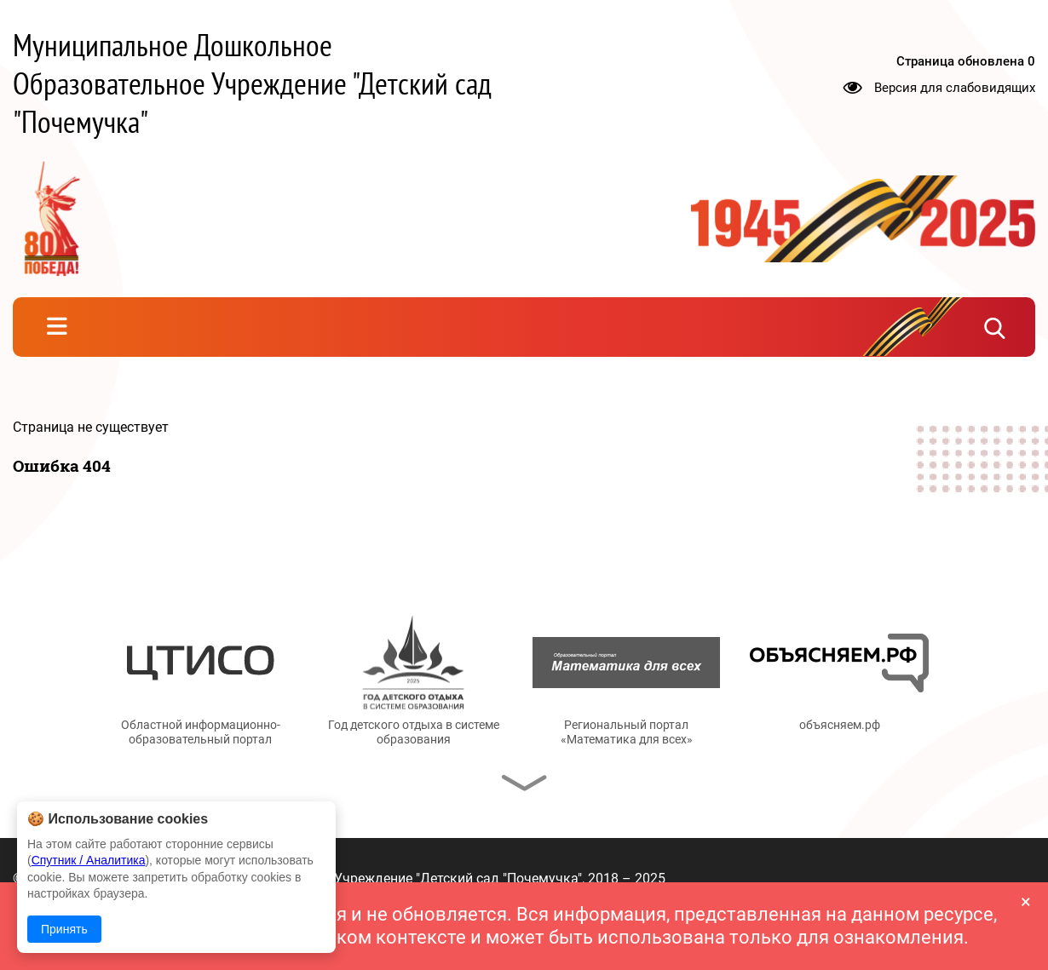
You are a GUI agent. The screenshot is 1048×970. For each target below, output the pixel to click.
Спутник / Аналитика (89, 860)
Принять (64, 929)
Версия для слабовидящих (954, 87)
